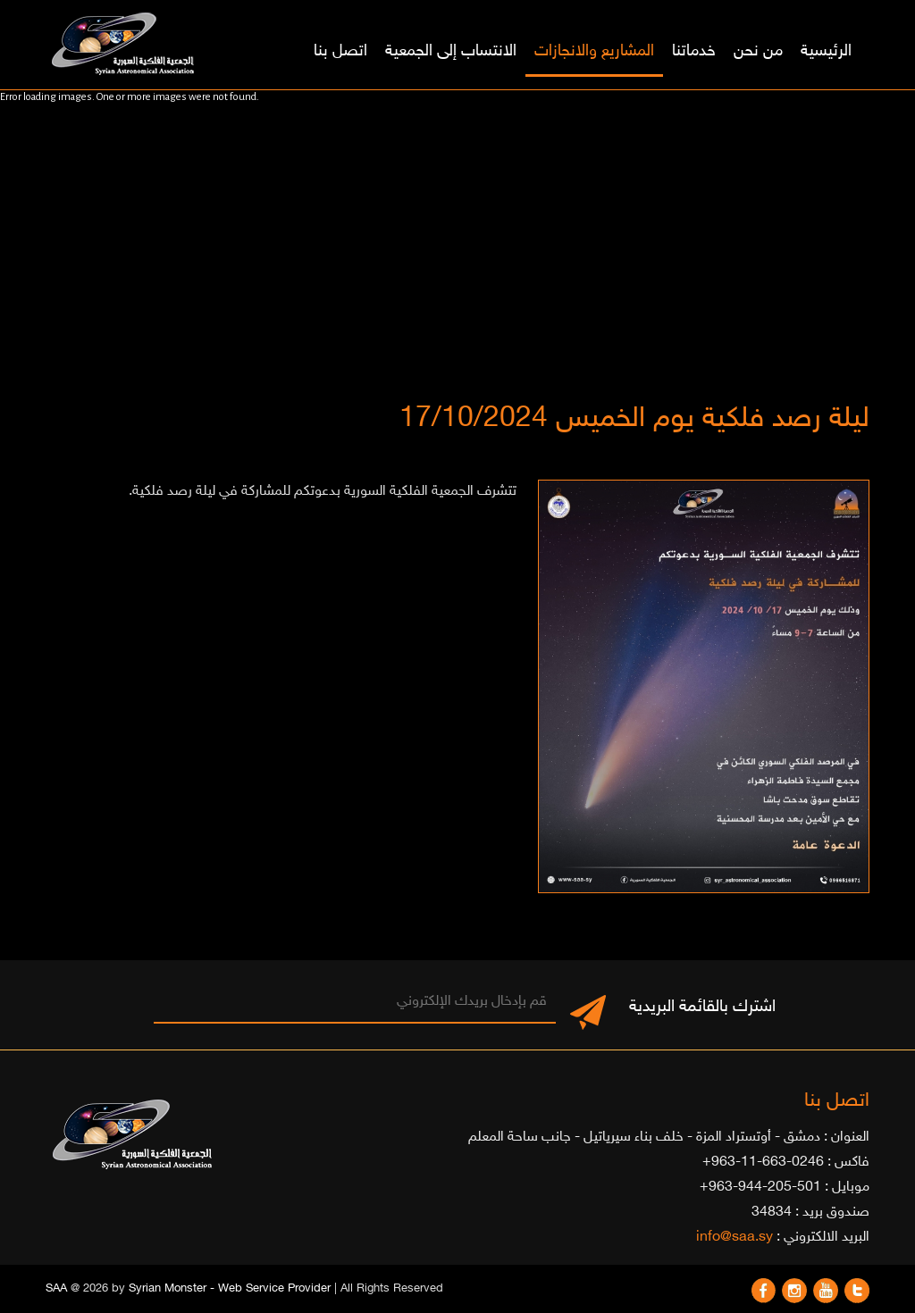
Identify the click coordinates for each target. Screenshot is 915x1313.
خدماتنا (694, 51)
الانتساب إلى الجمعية (450, 51)
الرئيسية (826, 51)
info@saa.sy (734, 1237)
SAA (56, 1289)
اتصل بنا (340, 51)
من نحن (758, 51)
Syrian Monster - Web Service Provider (230, 1289)
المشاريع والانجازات (594, 51)
